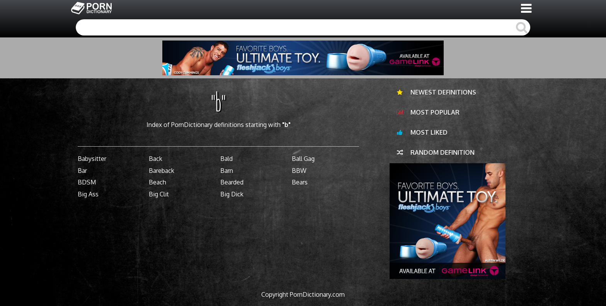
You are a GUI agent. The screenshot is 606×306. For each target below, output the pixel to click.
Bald (226, 158)
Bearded (231, 182)
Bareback (161, 170)
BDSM (87, 182)
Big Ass (88, 194)
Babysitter (92, 158)
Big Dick (231, 194)
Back (155, 158)
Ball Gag (303, 158)
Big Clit (159, 194)
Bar (82, 170)
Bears (300, 182)
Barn (226, 170)
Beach (157, 182)
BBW (299, 170)
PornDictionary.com (317, 294)
